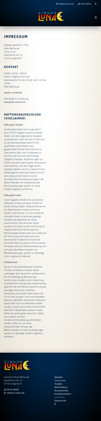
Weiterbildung (61, 386)
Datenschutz (60, 400)
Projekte (58, 383)
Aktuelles (59, 376)
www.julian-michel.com (15, 101)
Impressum (60, 396)
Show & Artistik (62, 390)
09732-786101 (84, 4)
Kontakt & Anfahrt (63, 393)
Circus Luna (60, 380)
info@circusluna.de (65, 4)
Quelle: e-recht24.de (14, 92)
